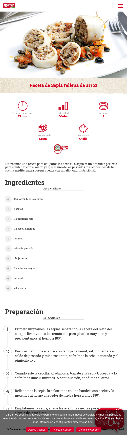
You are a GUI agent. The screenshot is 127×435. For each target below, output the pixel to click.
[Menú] (120, 6)
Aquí (90, 422)
